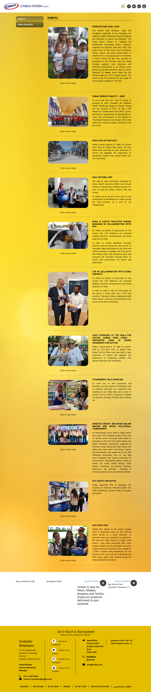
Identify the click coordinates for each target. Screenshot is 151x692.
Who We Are (38, 686)
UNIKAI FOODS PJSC (93, 581)
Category (24, 686)
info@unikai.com (94, 664)
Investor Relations (100, 686)
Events (21, 19)
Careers (66, 686)
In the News (53, 686)
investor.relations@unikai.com (38, 679)
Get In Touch (81, 686)
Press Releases (25, 24)
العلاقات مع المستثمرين (122, 686)
